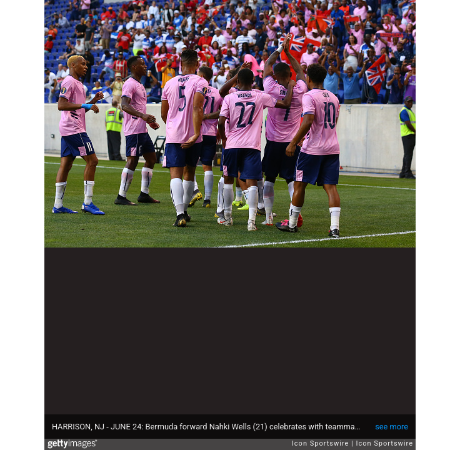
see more (391, 426)
